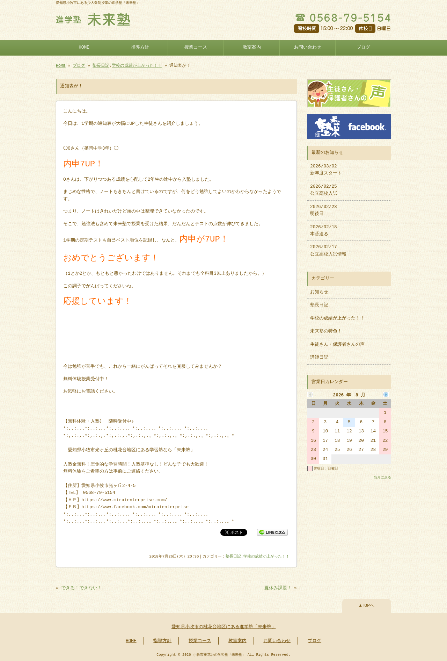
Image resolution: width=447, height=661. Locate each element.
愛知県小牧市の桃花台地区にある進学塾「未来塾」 (223, 627)
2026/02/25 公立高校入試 (323, 190)
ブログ (363, 47)
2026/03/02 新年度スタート (326, 170)
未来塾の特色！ (326, 331)
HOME (84, 47)
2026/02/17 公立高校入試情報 (328, 250)
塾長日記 (101, 65)
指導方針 (140, 47)
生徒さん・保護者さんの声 (337, 345)
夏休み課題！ (278, 588)
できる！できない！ (81, 588)
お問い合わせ (307, 47)
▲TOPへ (366, 606)
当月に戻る (382, 477)
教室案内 (252, 47)
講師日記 (319, 357)
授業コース (195, 47)
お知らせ (319, 292)
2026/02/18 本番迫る (323, 230)
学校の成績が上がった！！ (137, 65)
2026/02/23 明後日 (323, 210)
